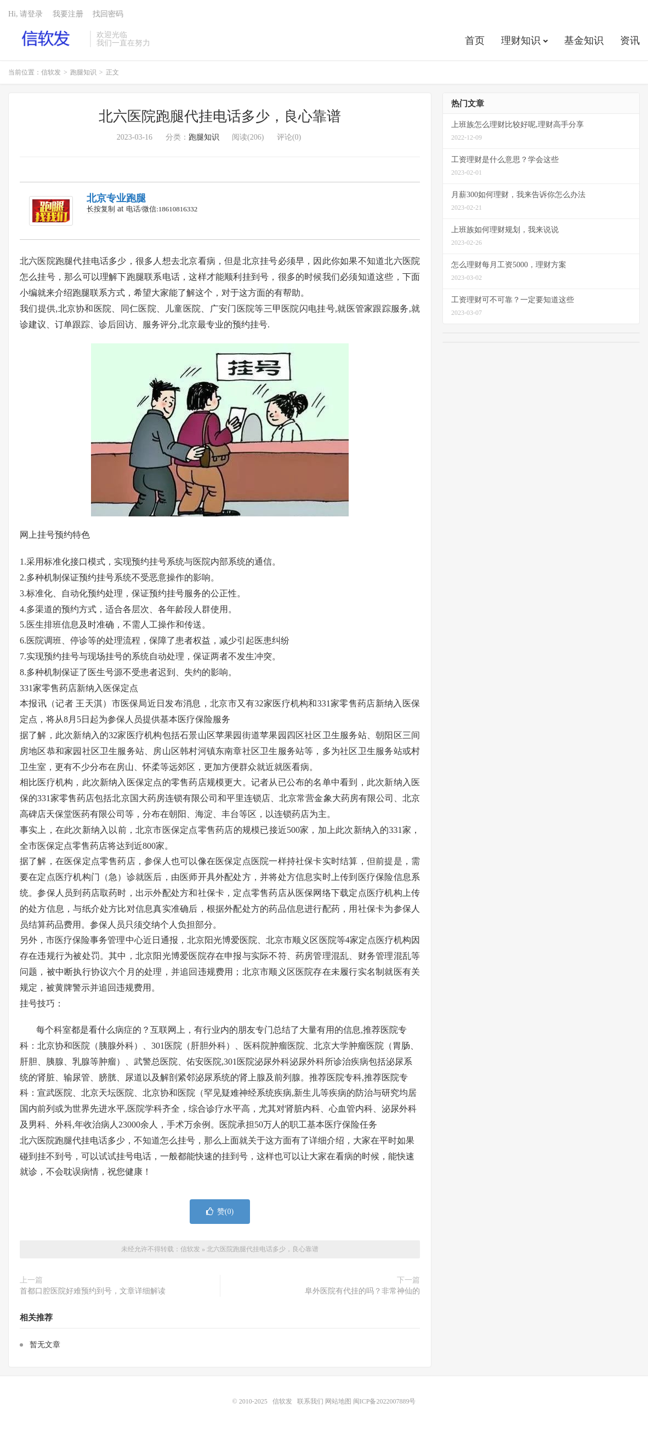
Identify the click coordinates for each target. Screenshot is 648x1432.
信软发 (46, 39)
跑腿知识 (83, 72)
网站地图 (338, 1401)
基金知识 (584, 40)
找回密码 (108, 14)
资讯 (630, 40)
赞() (220, 1211)
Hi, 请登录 (25, 14)
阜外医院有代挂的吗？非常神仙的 (362, 1291)
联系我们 (311, 1401)
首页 (475, 40)
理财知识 (521, 40)
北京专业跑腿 (116, 198)
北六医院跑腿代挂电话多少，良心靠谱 (220, 116)
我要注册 (68, 14)
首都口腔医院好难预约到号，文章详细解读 (93, 1291)
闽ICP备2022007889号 (384, 1401)
